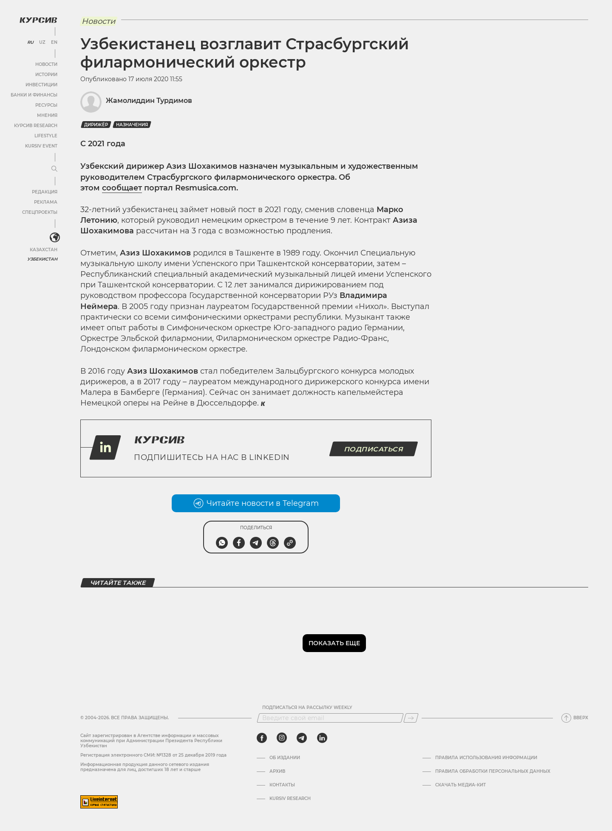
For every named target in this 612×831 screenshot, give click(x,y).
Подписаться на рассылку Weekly (307, 707)
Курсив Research (35, 125)
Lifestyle (45, 136)
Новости (46, 64)
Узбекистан (42, 259)
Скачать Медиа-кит (460, 785)
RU (30, 42)
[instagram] (282, 738)
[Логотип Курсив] (38, 20)
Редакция (44, 192)
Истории (46, 74)
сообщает (122, 188)
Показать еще (334, 643)
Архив (277, 771)
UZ (42, 42)
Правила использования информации (486, 757)
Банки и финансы (34, 95)
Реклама (45, 202)
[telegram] (302, 738)
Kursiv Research (290, 798)
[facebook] (262, 738)
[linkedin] (322, 738)
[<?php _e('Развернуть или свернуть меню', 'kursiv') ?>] (55, 237)
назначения (132, 125)
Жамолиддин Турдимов (149, 100)
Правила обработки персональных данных (492, 771)
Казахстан (43, 249)
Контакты (282, 785)
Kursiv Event (41, 146)
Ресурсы (46, 105)
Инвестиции (41, 85)
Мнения (47, 115)
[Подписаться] (411, 718)
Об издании (284, 757)
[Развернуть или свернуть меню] (54, 169)
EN (54, 42)
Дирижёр (96, 125)
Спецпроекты (39, 212)
